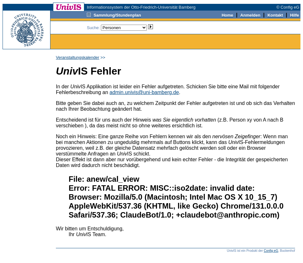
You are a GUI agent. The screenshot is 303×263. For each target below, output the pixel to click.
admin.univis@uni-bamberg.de (144, 92)
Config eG (271, 250)
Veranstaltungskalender (77, 57)
